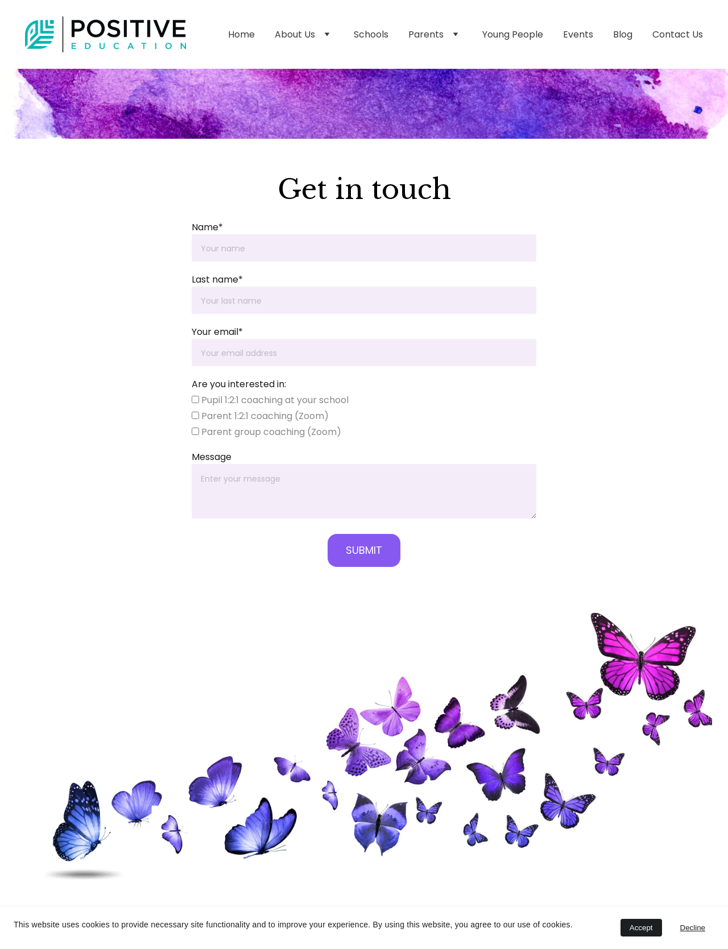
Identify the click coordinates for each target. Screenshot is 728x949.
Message (211, 456)
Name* (207, 227)
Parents (426, 34)
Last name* (217, 279)
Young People (512, 34)
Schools (371, 34)
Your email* (217, 331)
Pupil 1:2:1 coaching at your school (270, 400)
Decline (692, 927)
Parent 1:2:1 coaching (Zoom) (260, 415)
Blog (622, 34)
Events (578, 34)
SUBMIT (364, 550)
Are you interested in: (239, 384)
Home (241, 34)
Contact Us (677, 34)
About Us (295, 34)
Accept (641, 927)
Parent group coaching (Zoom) (266, 431)
